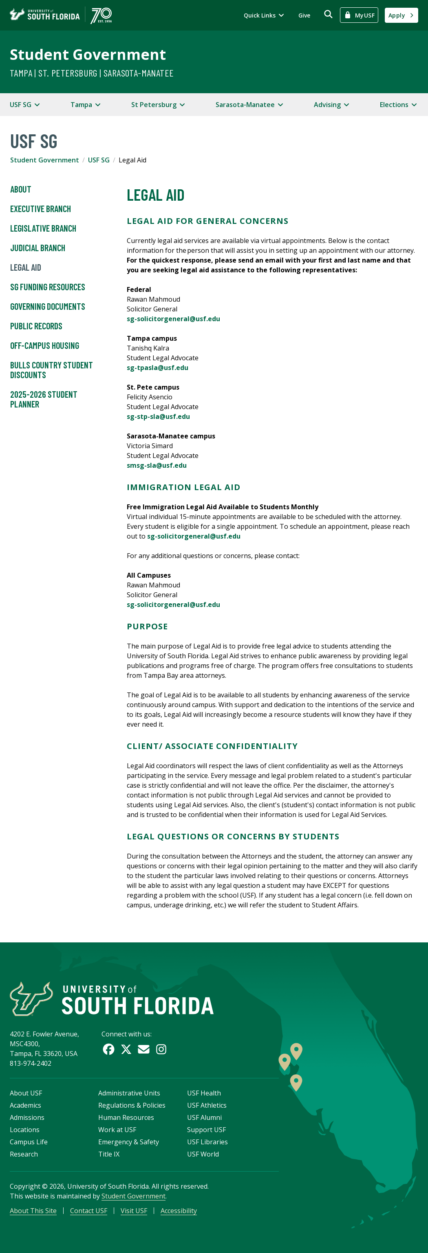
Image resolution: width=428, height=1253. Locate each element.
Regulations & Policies (131, 1105)
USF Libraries (207, 1141)
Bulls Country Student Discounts (51, 370)
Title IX (108, 1154)
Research (24, 1154)
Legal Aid (25, 267)
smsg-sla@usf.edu (157, 465)
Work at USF (117, 1129)
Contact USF (88, 1210)
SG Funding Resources (47, 287)
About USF (26, 1093)
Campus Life (29, 1141)
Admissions (27, 1117)
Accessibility (179, 1210)
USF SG (99, 160)
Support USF (206, 1129)
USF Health (204, 1093)
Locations (25, 1129)
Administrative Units (129, 1093)
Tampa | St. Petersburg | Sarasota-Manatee (92, 73)
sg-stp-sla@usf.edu (158, 416)
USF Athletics (207, 1105)
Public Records (36, 326)
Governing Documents (47, 306)
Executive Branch (40, 209)
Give (304, 15)
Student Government (88, 54)
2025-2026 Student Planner (43, 399)
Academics (25, 1105)
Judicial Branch (37, 248)
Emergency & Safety (128, 1141)
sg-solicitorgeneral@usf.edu (174, 318)
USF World (203, 1154)
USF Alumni (204, 1117)
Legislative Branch (43, 228)
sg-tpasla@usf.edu (157, 367)
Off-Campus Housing (44, 345)
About (20, 189)
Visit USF (134, 1210)
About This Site (33, 1210)
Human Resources (126, 1117)
